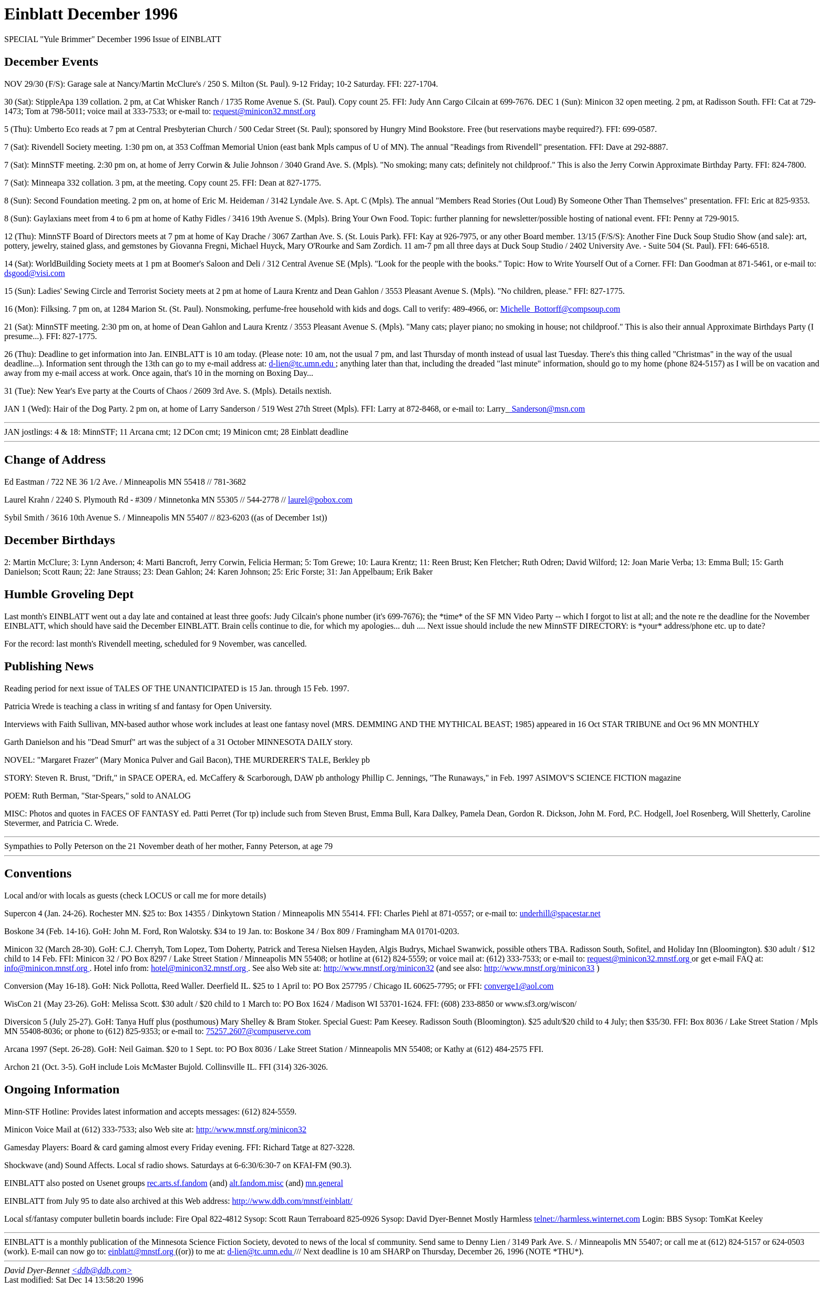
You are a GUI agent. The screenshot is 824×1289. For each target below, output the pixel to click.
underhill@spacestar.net (560, 913)
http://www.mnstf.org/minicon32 (379, 968)
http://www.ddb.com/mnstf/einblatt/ (292, 1200)
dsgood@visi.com (34, 273)
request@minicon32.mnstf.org (264, 111)
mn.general (324, 1183)
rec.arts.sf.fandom (177, 1183)
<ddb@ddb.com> (102, 1270)
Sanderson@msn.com (547, 408)
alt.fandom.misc (257, 1183)
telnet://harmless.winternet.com (587, 1218)
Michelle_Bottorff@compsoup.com (560, 308)
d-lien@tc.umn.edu (302, 363)
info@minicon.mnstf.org (46, 968)
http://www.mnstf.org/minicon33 (539, 968)
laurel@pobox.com (320, 499)
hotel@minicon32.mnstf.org (199, 968)
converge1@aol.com (518, 985)
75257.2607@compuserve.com (258, 1031)
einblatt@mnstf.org (142, 1251)
